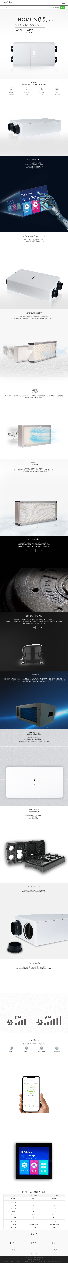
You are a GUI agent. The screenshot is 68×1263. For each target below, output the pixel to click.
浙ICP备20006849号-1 (34, 1259)
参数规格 (57, 7)
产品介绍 (51, 7)
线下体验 (62, 7)
